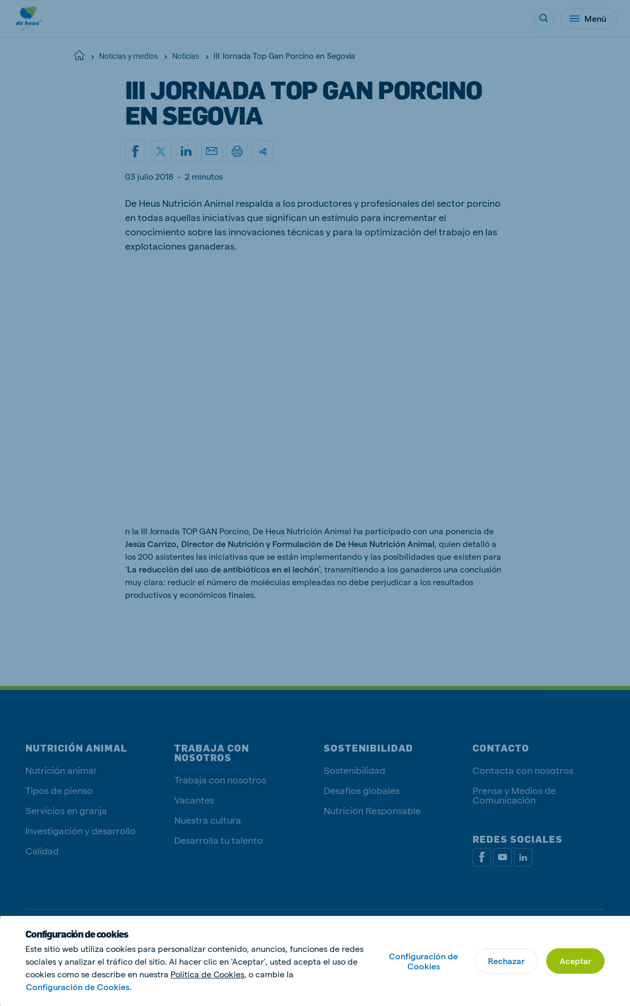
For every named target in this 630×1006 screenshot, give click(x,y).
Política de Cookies (207, 974)
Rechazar (506, 961)
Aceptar (575, 961)
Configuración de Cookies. (78, 987)
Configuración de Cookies (423, 961)
